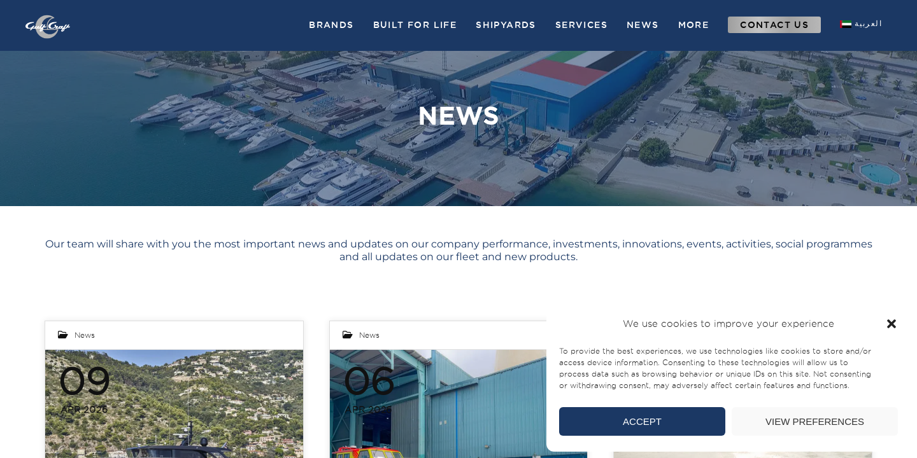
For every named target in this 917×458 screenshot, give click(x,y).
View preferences (814, 421)
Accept (642, 421)
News (85, 335)
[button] (891, 323)
